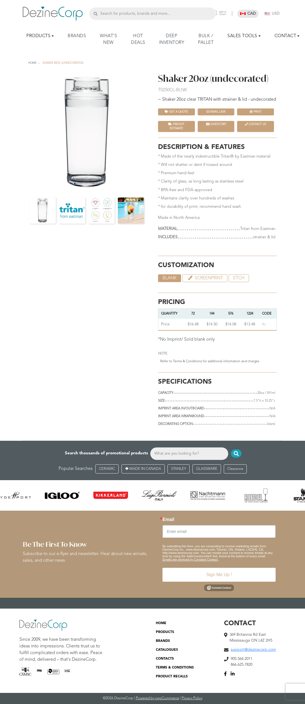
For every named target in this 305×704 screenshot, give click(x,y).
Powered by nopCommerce (157, 698)
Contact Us (255, 124)
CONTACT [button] (285, 36)
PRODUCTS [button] (38, 36)
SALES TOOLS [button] (242, 36)
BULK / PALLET (206, 39)
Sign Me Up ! (219, 574)
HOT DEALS (138, 39)
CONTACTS (165, 658)
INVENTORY (216, 124)
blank (169, 278)
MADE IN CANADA (143, 469)
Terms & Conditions (187, 361)
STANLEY (178, 469)
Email (168, 519)
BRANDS (77, 36)
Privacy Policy (192, 698)
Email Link (216, 111)
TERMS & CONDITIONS (175, 667)
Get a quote (176, 111)
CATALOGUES (167, 650)
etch (239, 278)
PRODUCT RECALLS (172, 676)
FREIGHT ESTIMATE (176, 126)
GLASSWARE (206, 469)
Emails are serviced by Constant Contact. (190, 559)
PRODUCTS (165, 632)
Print (255, 111)
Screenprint (205, 277)
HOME (161, 623)
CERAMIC (107, 469)
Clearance (235, 469)
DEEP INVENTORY (171, 39)
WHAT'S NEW (108, 39)
